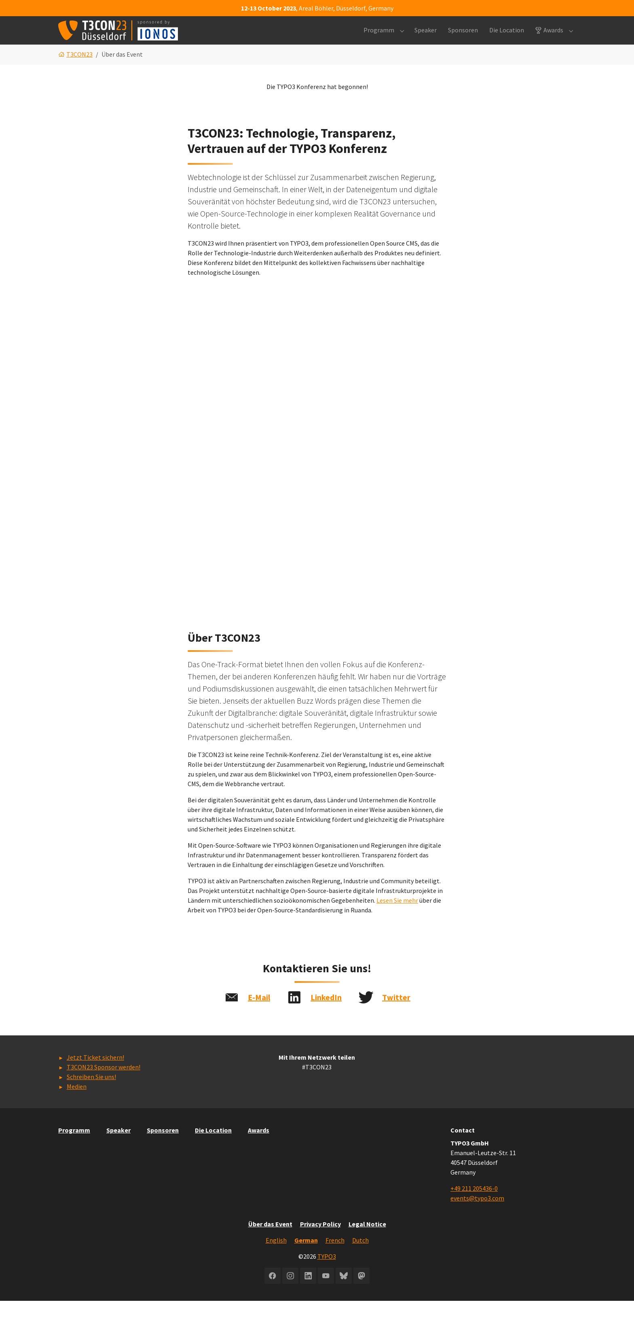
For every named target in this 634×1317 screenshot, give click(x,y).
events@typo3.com (477, 1214)
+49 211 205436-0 (474, 1204)
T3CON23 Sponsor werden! (103, 1083)
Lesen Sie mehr (397, 916)
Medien (77, 1103)
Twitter (396, 1013)
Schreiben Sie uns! (91, 1093)
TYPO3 (326, 1272)
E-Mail (259, 1013)
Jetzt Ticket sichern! (95, 1073)
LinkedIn (326, 1013)
